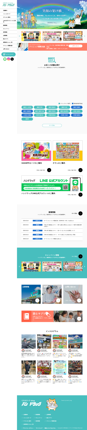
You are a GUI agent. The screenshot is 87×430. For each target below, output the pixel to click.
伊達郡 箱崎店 (76, 115)
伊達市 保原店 (76, 111)
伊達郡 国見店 (52, 115)
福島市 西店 (39, 107)
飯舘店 (27, 119)
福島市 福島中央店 (39, 111)
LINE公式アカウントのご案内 (9, 21)
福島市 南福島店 (27, 111)
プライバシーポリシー (28, 428)
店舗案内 (5, 10)
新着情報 (5, 25)
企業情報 (5, 35)
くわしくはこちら (40, 170)
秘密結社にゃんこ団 (7, 42)
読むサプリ (5, 38)
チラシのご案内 (6, 17)
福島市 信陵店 (76, 107)
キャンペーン (6, 28)
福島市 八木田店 (27, 107)
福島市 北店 (64, 107)
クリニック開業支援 (7, 45)
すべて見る (52, 125)
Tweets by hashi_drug (66, 400)
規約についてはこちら (50, 428)
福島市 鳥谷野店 (64, 111)
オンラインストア (9, 54)
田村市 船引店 (39, 115)
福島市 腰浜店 (52, 107)
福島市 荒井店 (52, 111)
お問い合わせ (6, 49)
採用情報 (5, 32)
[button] (19, 36)
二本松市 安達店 (27, 115)
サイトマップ (39, 428)
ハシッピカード (6, 13)
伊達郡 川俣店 (64, 115)
